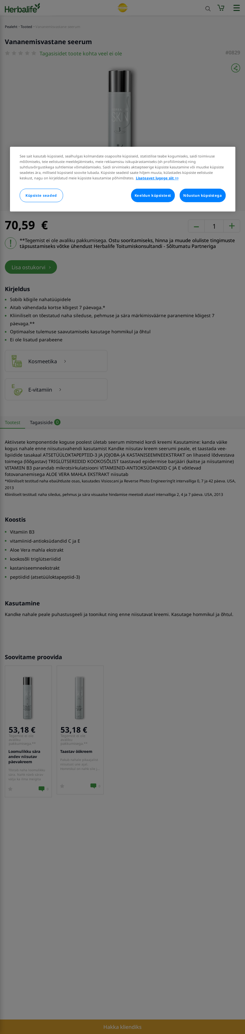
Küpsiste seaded (41, 195)
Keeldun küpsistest (153, 195)
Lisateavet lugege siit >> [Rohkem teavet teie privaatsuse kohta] (157, 177)
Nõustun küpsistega (202, 195)
